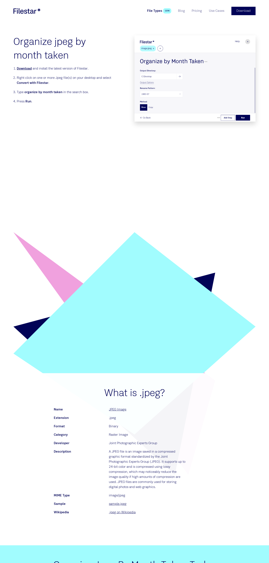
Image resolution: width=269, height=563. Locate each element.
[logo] (26, 11)
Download (24, 68)
